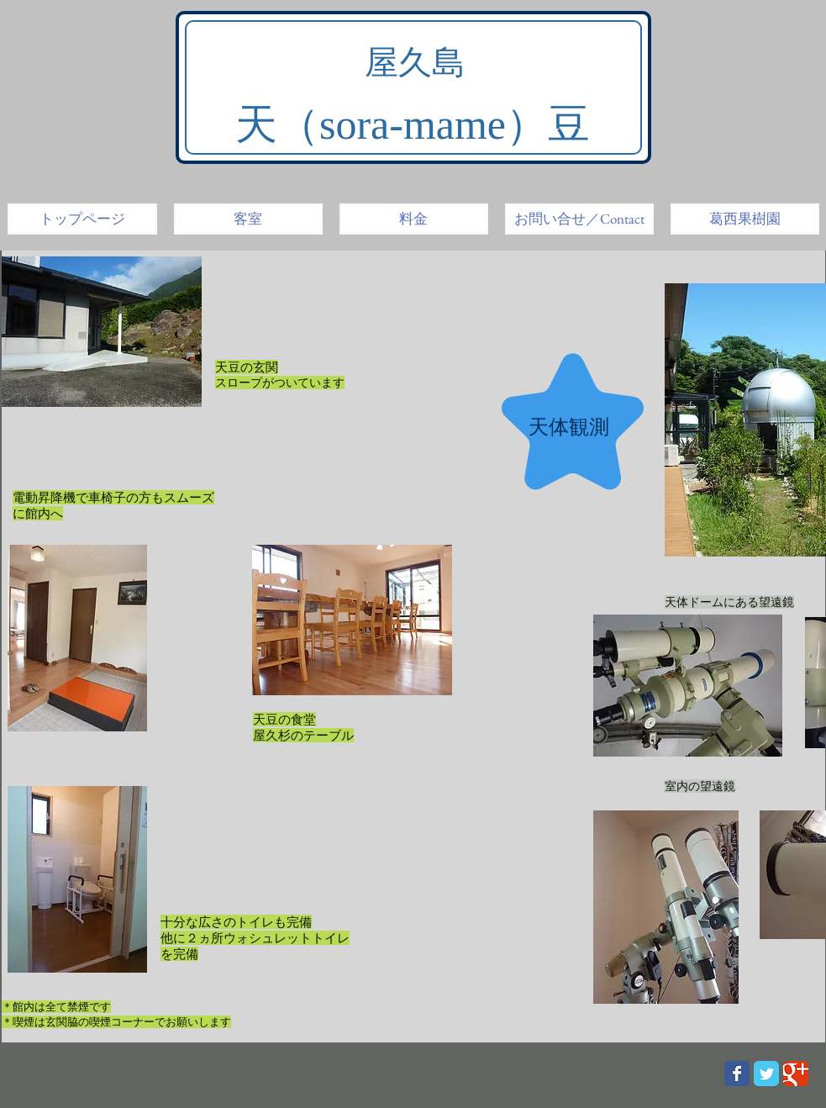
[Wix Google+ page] (795, 1073)
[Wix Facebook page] (737, 1073)
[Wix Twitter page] (766, 1073)
